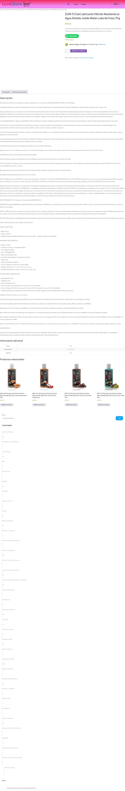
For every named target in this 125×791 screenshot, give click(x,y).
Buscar (4, 415)
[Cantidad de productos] (67, 50)
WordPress (33, 788)
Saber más (102, 44)
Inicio (1, 9)
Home (76, 4)
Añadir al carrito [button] (6, 404)
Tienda (83, 4)
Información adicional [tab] (19, 92)
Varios (4, 780)
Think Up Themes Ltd (17, 788)
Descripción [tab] (6, 92)
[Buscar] (119, 418)
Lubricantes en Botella (10, 9)
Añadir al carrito (78, 51)
